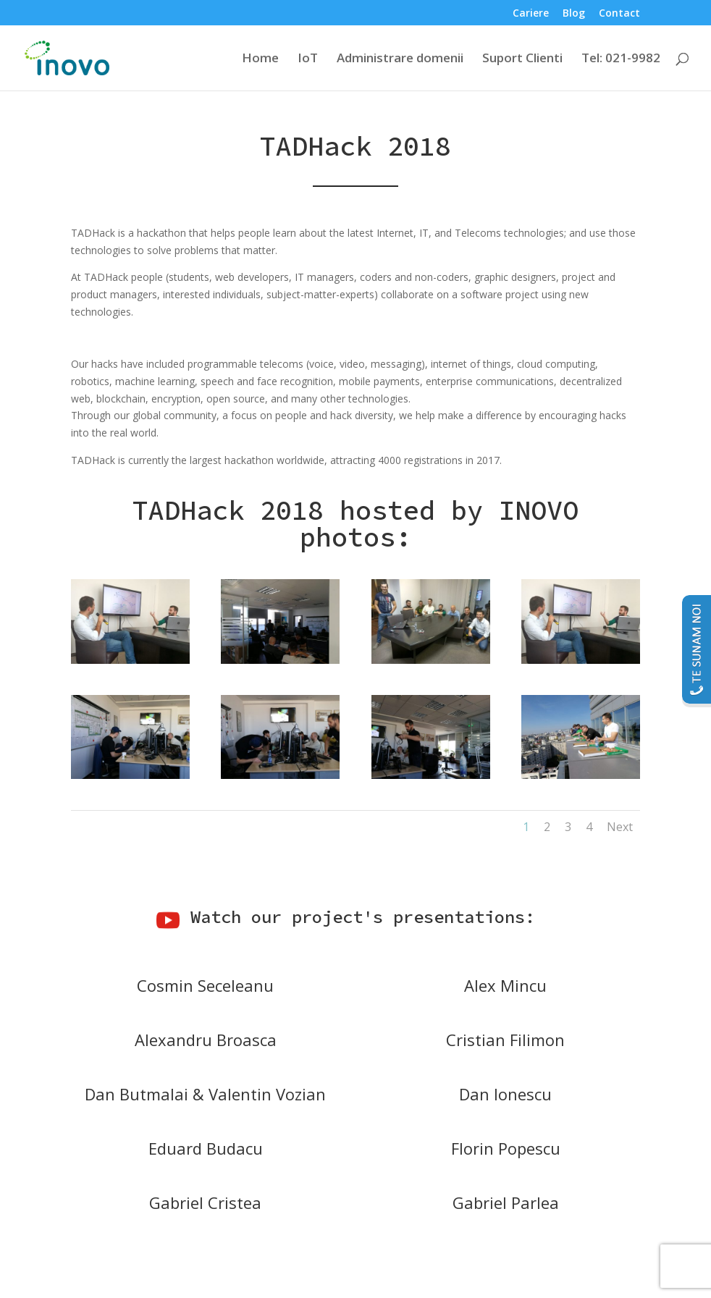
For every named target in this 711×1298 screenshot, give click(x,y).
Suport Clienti (522, 59)
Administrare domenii (400, 59)
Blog (574, 14)
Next (620, 827)
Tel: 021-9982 (620, 59)
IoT (308, 59)
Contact (619, 14)
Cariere (531, 14)
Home (260, 59)
